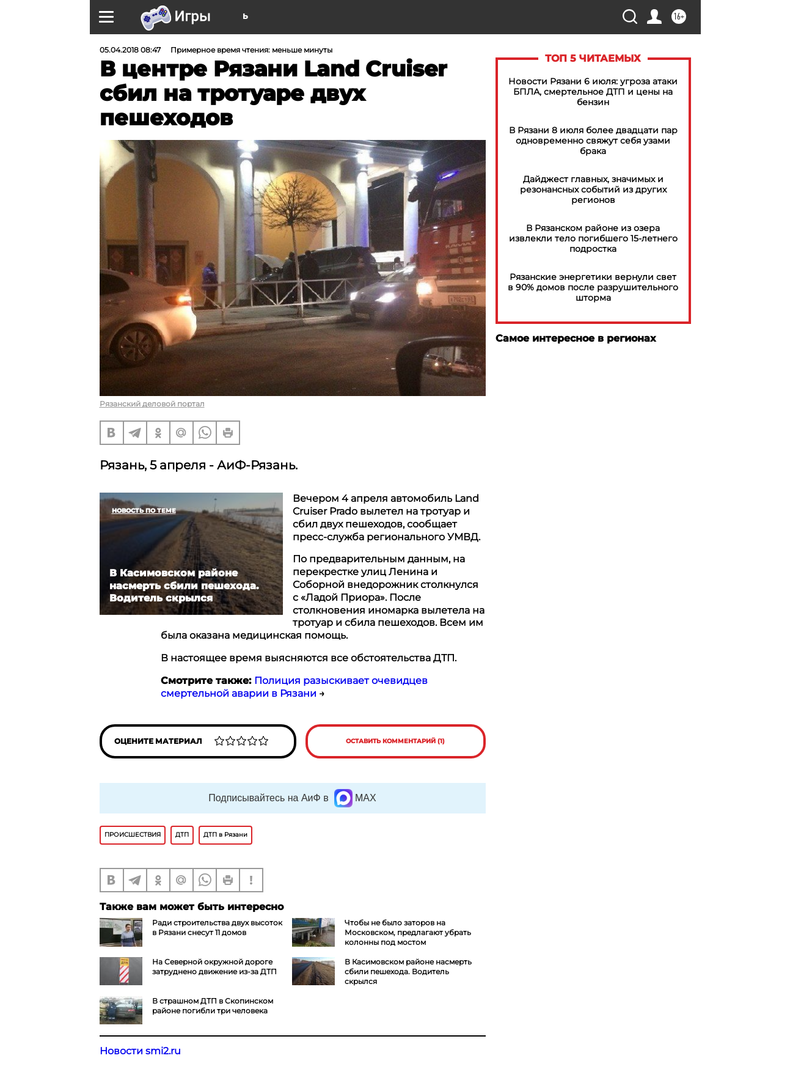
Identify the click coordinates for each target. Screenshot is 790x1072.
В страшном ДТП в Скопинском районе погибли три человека (212, 1005)
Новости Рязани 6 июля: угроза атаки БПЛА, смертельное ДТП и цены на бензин (593, 92)
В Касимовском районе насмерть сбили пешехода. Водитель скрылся (408, 971)
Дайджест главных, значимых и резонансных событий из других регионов (593, 189)
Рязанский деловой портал (152, 403)
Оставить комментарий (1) (395, 741)
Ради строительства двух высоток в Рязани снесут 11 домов (217, 927)
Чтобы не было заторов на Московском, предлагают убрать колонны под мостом (408, 932)
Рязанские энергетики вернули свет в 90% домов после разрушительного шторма (593, 287)
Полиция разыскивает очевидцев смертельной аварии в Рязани (294, 687)
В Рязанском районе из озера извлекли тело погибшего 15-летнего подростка (593, 238)
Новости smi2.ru (140, 1051)
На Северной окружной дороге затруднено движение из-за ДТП (214, 966)
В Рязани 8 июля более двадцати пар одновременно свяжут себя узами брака (593, 140)
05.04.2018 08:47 (130, 49)
